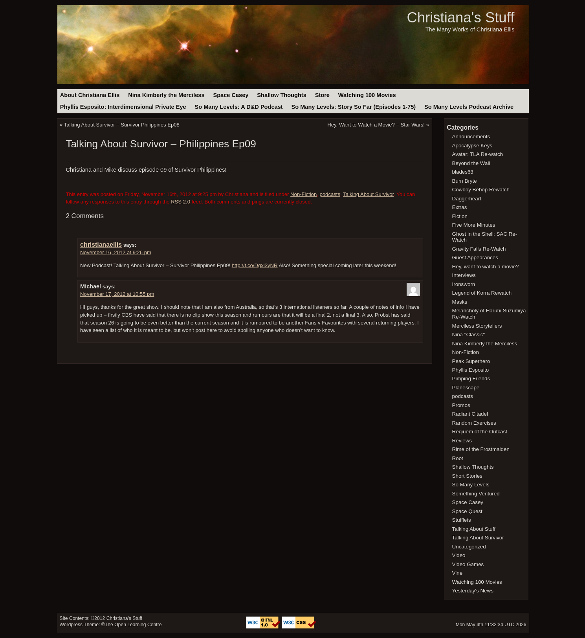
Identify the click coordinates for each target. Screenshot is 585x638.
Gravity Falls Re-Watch (479, 249)
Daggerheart (466, 199)
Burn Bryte (464, 181)
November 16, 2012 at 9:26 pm (115, 252)
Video (459, 555)
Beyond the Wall (471, 163)
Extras (459, 207)
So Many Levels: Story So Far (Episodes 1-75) (353, 107)
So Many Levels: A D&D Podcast (238, 107)
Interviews (464, 275)
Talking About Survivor (368, 194)
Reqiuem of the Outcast (479, 431)
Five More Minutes (473, 225)
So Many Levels (471, 485)
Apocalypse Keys (472, 145)
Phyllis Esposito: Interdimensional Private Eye (123, 107)
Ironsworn (463, 284)
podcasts (330, 194)
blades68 (462, 172)
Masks (460, 302)
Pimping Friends (471, 378)
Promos (461, 405)
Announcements (471, 136)
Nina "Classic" (468, 334)
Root (457, 458)
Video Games (468, 564)
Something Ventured (476, 494)
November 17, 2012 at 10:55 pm (117, 294)
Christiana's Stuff (460, 17)
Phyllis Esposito (470, 370)
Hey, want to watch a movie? (485, 267)
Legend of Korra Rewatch (482, 293)
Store (322, 95)
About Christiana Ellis (89, 95)
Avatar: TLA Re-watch (477, 154)
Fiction (460, 216)
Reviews (462, 441)
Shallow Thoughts (281, 95)
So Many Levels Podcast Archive (468, 107)
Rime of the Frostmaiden (481, 449)
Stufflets (461, 520)
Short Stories (467, 476)
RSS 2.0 (180, 202)
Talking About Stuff (473, 529)
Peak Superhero (471, 361)
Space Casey (230, 95)
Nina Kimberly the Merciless (166, 95)
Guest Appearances (475, 257)
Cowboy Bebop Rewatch (481, 189)
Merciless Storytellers (477, 326)
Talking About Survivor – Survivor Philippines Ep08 (122, 125)
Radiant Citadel (470, 414)
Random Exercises (474, 423)
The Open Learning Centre (133, 624)
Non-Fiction (303, 194)
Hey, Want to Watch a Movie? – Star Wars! (376, 125)
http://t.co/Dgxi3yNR (255, 265)
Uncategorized (469, 547)
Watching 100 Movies (367, 95)
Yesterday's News (472, 591)
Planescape (466, 387)
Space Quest (467, 511)
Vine (457, 573)
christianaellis (101, 244)
